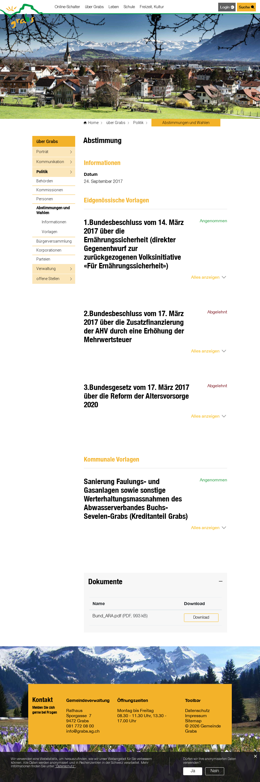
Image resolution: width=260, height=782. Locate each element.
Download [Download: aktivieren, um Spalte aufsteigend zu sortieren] (194, 603)
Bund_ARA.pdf (107, 616)
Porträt (42, 151)
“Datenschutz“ (65, 766)
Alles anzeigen (205, 277)
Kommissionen (49, 189)
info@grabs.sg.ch (83, 730)
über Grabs (94, 7)
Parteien (43, 259)
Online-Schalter (67, 7)
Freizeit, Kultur (152, 7)
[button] (115, 122)
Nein (215, 771)
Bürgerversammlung (54, 241)
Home (93, 122)
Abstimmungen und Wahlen (54, 210)
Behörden (44, 180)
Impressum (196, 715)
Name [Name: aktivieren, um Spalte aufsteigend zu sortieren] (99, 603)
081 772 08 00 (80, 725)
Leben (114, 7)
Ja (193, 771)
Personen (44, 198)
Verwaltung (46, 268)
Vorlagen (49, 231)
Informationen (54, 221)
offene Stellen (47, 278)
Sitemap (193, 720)
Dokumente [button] (105, 581)
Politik (41, 171)
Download (201, 617)
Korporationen (48, 250)
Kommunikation (50, 161)
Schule (129, 7)
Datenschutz (197, 710)
